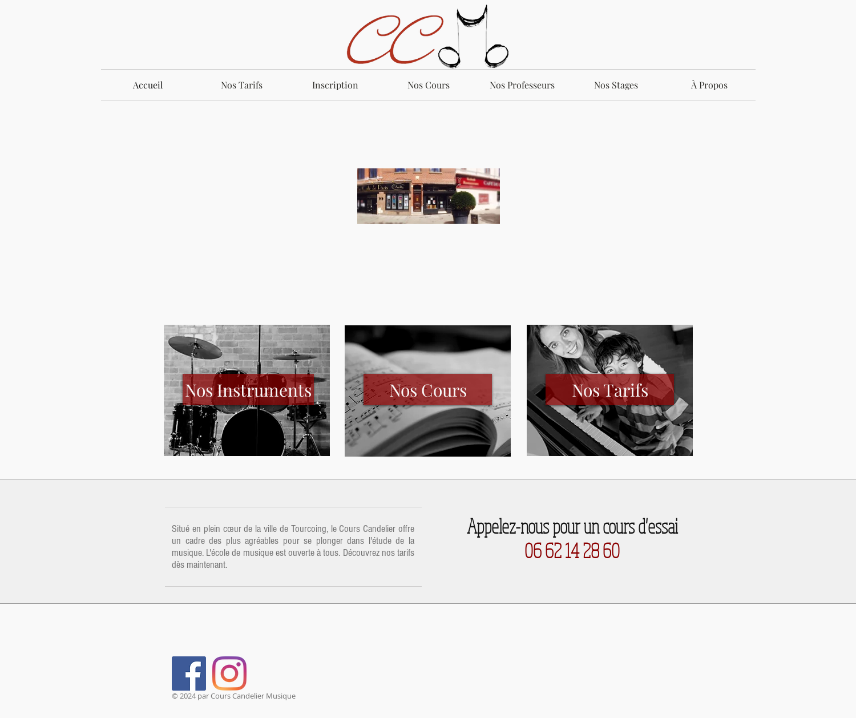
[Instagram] (229, 673)
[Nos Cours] (428, 389)
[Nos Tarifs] (610, 389)
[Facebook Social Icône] (189, 673)
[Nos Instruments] (248, 389)
